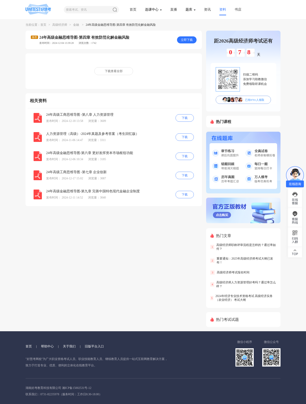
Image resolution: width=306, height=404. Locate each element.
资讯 (207, 9)
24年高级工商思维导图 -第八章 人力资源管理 (79, 114)
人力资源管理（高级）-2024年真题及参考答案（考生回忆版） (92, 134)
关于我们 (69, 346)
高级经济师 (59, 24)
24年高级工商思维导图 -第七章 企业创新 (76, 172)
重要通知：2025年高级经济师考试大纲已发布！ (245, 260)
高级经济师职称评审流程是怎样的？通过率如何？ (246, 246)
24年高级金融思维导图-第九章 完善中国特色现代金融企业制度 (93, 191)
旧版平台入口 (94, 346)
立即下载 (187, 39)
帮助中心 (47, 346)
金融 (76, 24)
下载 (185, 118)
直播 (173, 9)
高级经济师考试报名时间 (233, 272)
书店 (238, 9)
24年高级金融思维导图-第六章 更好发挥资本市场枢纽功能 (89, 153)
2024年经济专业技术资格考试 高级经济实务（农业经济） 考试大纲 (244, 297)
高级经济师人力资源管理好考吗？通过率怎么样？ (246, 284)
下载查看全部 (114, 71)
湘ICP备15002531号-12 (76, 388)
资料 (222, 9)
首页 (133, 9)
